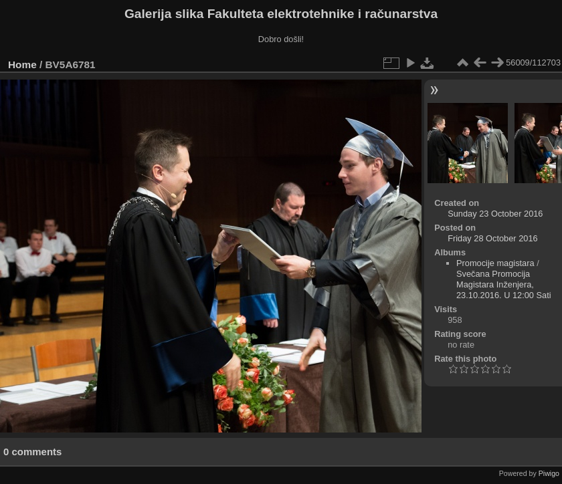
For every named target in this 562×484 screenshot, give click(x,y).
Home (22, 64)
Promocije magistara (495, 263)
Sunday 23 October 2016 (495, 214)
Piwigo (549, 473)
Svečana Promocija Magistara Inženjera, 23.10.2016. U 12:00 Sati (503, 284)
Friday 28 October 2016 (492, 238)
